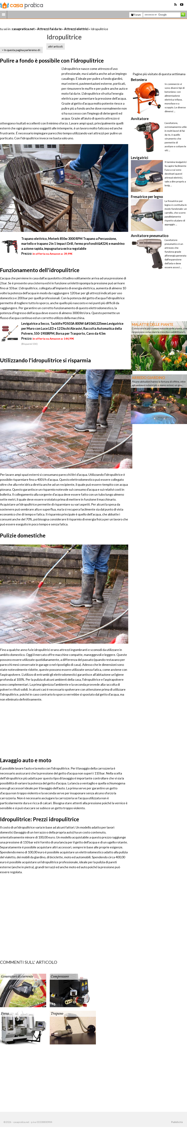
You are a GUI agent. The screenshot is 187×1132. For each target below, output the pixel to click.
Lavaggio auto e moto (25, 760)
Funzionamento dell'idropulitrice (39, 270)
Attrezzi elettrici (76, 29)
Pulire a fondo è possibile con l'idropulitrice (52, 60)
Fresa (5, 1014)
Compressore (60, 976)
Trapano (57, 1014)
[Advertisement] (41, 24)
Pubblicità (177, 1122)
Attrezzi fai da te (49, 29)
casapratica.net (23, 29)
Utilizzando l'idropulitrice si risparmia (45, 360)
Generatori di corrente (17, 976)
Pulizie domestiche (22, 535)
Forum (136, 14)
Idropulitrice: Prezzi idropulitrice (39, 819)
